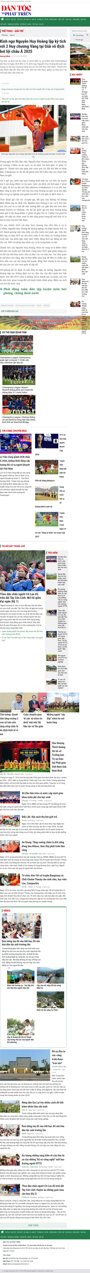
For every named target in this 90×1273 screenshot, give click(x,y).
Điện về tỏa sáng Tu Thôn (47, 1010)
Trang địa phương (13, 24)
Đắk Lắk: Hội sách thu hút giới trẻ (39, 816)
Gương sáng (53, 19)
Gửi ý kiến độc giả (9, 311)
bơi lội (39, 305)
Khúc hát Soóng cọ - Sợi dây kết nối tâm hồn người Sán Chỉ (20, 986)
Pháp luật (61, 19)
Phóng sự (40, 19)
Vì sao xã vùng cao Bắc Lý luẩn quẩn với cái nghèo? (62, 683)
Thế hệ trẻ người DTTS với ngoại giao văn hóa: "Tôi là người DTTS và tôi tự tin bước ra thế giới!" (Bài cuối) (62, 641)
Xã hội (46, 19)
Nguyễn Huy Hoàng (7, 305)
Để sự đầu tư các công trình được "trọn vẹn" (84, 213)
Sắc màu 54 (27, 19)
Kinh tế (34, 19)
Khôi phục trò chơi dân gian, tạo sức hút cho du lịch (62, 670)
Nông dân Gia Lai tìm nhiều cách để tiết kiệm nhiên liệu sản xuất (62, 579)
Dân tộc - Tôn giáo (16, 19)
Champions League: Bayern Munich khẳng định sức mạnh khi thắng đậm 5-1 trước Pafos (17, 390)
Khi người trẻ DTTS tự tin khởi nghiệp (62, 659)
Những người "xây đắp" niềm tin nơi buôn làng (56, 718)
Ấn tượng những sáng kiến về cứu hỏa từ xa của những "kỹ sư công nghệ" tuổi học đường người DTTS (62, 597)
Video (6, 910)
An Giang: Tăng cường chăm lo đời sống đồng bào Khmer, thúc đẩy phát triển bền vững (43, 846)
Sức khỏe (3, 24)
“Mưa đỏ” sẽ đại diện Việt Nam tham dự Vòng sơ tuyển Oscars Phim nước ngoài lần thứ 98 (33, 100)
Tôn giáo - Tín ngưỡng (30, 854)
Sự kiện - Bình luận (59, 1067)
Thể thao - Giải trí (37, 24)
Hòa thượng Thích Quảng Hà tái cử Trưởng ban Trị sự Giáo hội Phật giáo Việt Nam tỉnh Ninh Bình (85, 94)
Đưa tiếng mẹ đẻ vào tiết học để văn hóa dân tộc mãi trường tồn (21, 943)
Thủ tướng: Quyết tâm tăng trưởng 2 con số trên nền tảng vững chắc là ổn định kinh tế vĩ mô (85, 238)
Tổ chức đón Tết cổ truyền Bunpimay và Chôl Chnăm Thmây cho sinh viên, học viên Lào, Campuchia (44, 879)
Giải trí (12, 35)
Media (29, 24)
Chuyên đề (23, 24)
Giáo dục (83, 19)
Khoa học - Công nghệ (72, 19)
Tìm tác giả (79, 40)
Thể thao (5, 35)
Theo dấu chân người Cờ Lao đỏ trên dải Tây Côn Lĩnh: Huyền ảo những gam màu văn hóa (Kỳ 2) (62, 619)
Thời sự (7, 19)
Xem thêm (33, 1225)
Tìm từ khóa (79, 35)
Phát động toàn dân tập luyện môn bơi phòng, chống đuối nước (35, 291)
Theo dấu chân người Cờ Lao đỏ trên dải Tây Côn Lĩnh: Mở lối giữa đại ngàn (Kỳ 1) (20, 597)
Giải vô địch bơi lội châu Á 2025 (25, 305)
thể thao (47, 305)
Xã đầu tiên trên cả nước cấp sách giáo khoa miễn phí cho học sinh (62, 563)
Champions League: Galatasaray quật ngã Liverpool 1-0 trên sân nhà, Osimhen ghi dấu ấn (15, 360)
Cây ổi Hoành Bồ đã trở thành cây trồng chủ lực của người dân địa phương (20, 1039)
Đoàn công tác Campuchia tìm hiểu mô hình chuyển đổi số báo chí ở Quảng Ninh (33, 89)
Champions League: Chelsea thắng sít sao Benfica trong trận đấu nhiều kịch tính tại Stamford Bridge (18, 419)
